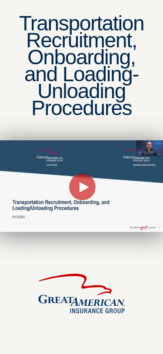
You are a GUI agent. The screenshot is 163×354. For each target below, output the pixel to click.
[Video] (81, 186)
